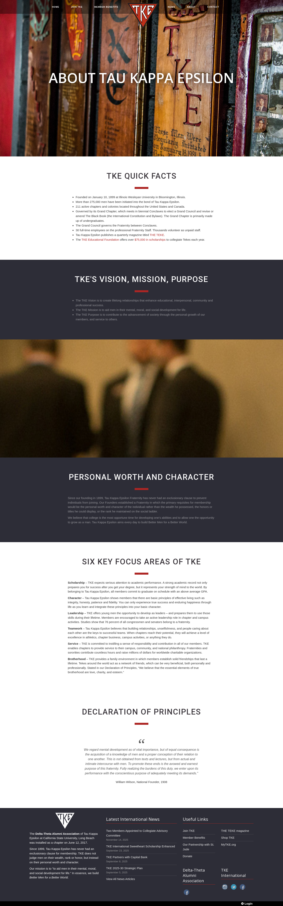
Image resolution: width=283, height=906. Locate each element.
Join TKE (189, 830)
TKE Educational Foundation (100, 239)
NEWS (171, 8)
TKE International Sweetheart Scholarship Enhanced (140, 846)
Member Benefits (194, 837)
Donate (187, 856)
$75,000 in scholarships (150, 239)
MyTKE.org (228, 844)
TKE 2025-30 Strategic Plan (124, 868)
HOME (55, 8)
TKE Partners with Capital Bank (126, 857)
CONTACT (213, 8)
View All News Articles (120, 879)
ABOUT (191, 8)
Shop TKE (227, 837)
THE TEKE (157, 235)
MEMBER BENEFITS (106, 8)
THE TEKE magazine (235, 830)
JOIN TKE (77, 8)
